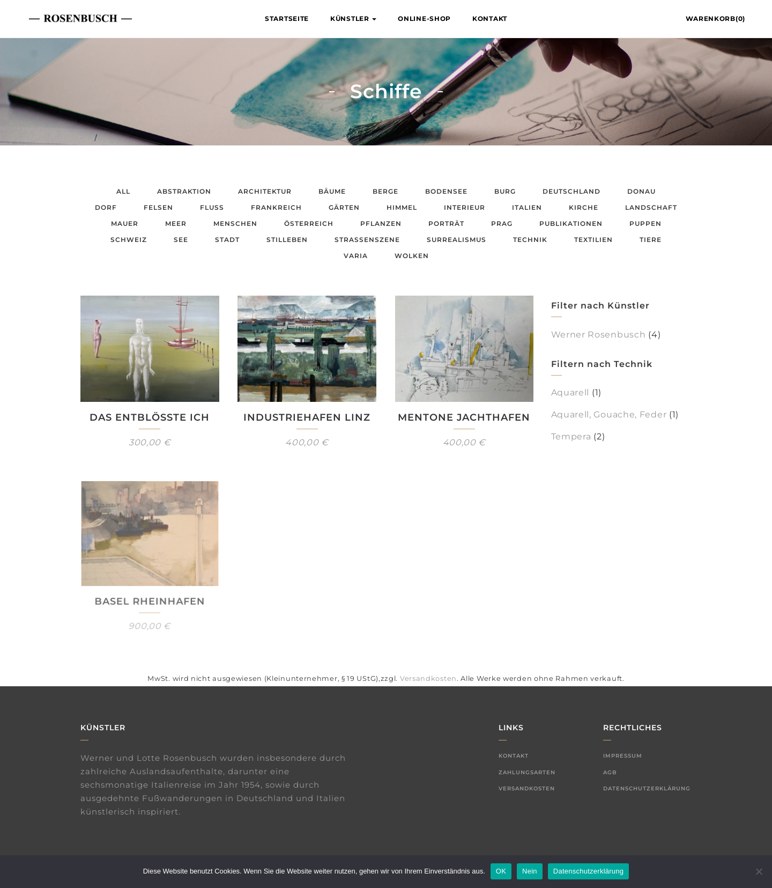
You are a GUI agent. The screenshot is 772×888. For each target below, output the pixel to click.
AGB (610, 772)
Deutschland (571, 191)
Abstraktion (184, 191)
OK (501, 871)
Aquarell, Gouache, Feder (609, 414)
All (123, 191)
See (181, 240)
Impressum (622, 755)
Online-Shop (424, 18)
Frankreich (276, 207)
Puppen (645, 223)
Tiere (651, 240)
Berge (385, 191)
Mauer (124, 223)
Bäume (332, 191)
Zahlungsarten (527, 772)
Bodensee (446, 191)
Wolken (412, 256)
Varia (356, 256)
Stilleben (287, 240)
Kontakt (489, 18)
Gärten (344, 207)
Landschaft (651, 207)
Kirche (583, 207)
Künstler (353, 18)
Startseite (287, 18)
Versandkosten (428, 678)
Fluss (212, 207)
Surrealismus (456, 240)
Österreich (308, 223)
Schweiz (128, 240)
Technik (530, 240)
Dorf (106, 207)
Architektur (265, 191)
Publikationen (571, 223)
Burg (505, 191)
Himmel (402, 207)
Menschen (235, 223)
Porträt (446, 223)
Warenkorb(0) (715, 18)
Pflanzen (381, 223)
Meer (176, 223)
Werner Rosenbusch (598, 334)
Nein (529, 871)
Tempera (571, 436)
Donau (641, 191)
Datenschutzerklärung (647, 788)
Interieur (464, 207)
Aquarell (570, 392)
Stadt (227, 240)
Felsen (158, 207)
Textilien (593, 240)
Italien (527, 207)
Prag (502, 223)
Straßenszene (367, 240)
